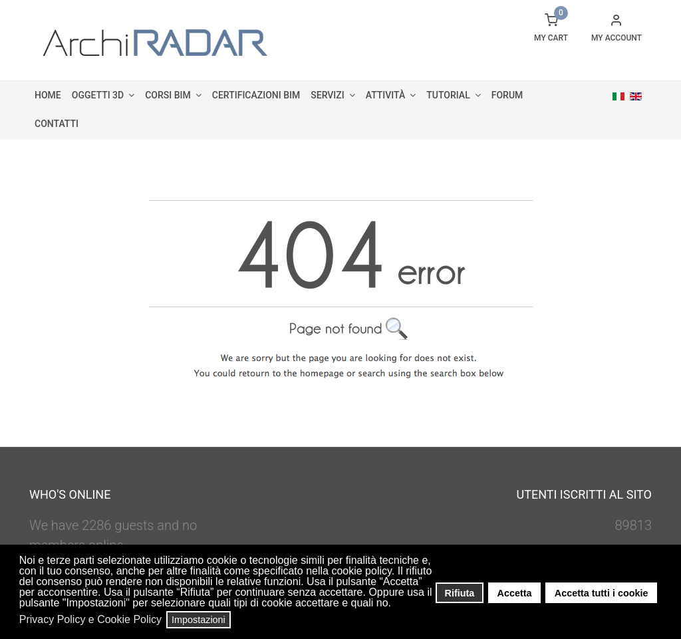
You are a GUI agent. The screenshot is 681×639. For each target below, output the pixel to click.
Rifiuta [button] (460, 593)
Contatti (56, 123)
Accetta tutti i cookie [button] (601, 593)
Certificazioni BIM (256, 95)
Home (48, 95)
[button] (395, 604)
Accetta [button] (514, 593)
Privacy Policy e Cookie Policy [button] (90, 619)
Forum (507, 95)
